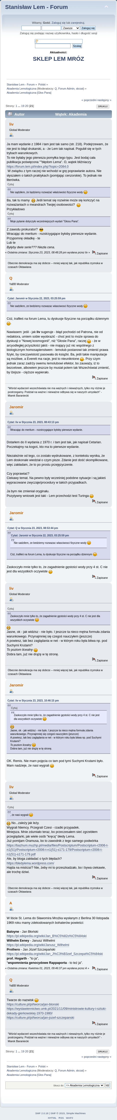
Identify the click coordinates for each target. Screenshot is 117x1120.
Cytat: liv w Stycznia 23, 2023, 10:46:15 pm (33, 700)
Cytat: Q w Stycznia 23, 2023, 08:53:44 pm (32, 528)
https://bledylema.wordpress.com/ (30, 863)
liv (11, 124)
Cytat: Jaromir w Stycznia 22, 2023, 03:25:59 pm (36, 298)
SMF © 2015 (58, 1113)
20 (26, 105)
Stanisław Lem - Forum (36, 7)
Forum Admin (66, 88)
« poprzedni (89, 100)
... (19, 105)
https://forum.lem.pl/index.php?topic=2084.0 (37, 166)
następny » (104, 100)
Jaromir (16, 407)
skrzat (79, 88)
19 (22, 105)
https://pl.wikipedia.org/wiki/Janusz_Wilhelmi (38, 945)
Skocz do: (58, 1085)
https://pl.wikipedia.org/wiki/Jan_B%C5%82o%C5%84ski (47, 936)
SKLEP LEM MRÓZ (58, 59)
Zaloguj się (58, 22)
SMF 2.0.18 (42, 1113)
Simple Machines (76, 1113)
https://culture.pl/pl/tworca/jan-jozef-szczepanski (40, 1017)
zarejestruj (77, 22)
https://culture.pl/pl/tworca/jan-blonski (33, 1004)
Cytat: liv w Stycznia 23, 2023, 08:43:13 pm (33, 422)
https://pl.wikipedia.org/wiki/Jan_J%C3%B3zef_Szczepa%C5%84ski (55, 954)
